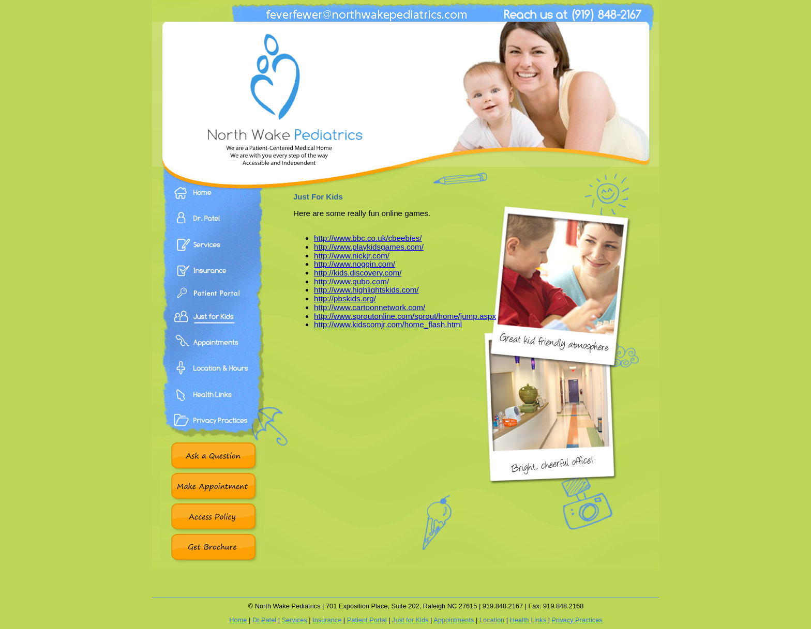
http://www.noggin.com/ (354, 263)
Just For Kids (212, 328)
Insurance (212, 276)
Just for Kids (410, 620)
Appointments (212, 354)
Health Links (212, 405)
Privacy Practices (212, 431)
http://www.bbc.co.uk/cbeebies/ (368, 238)
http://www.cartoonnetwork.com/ (369, 307)
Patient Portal (212, 302)
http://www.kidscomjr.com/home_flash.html (388, 324)
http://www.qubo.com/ (351, 281)
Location (491, 620)
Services (212, 250)
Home (212, 200)
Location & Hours (212, 379)
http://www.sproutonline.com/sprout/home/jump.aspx (405, 316)
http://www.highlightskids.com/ (366, 289)
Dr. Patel (212, 225)
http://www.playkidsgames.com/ (369, 246)
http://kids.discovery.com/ (357, 272)
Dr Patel (264, 620)
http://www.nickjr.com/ (351, 255)
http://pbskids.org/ (345, 298)
